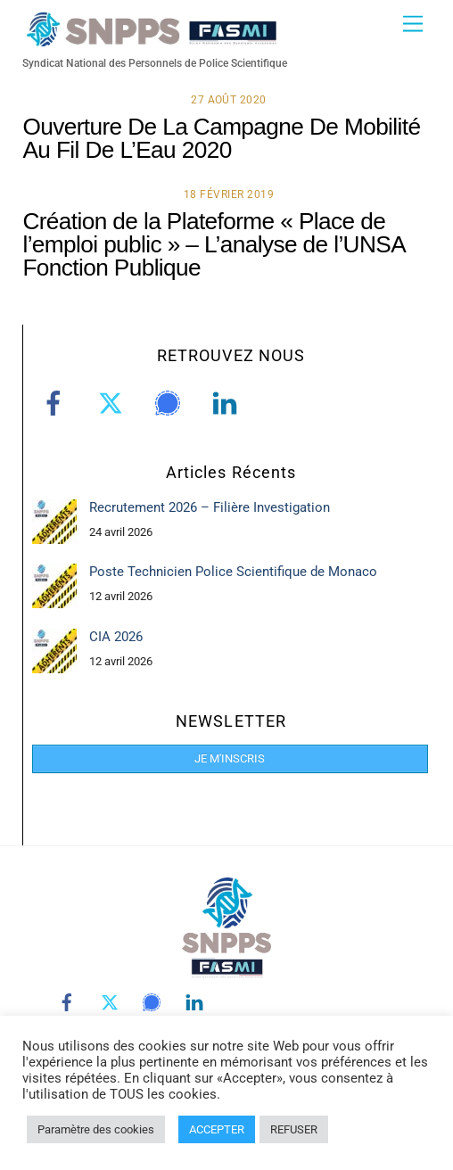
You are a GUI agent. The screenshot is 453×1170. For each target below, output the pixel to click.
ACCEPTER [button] (216, 1129)
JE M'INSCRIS (229, 758)
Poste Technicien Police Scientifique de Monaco (233, 572)
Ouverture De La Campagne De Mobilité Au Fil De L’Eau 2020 (221, 138)
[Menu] (413, 24)
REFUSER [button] (293, 1129)
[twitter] (113, 403)
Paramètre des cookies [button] (95, 1129)
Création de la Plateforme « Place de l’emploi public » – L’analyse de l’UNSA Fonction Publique (213, 244)
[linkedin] (227, 403)
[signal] (170, 403)
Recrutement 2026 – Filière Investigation (209, 507)
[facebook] (56, 403)
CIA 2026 (116, 637)
